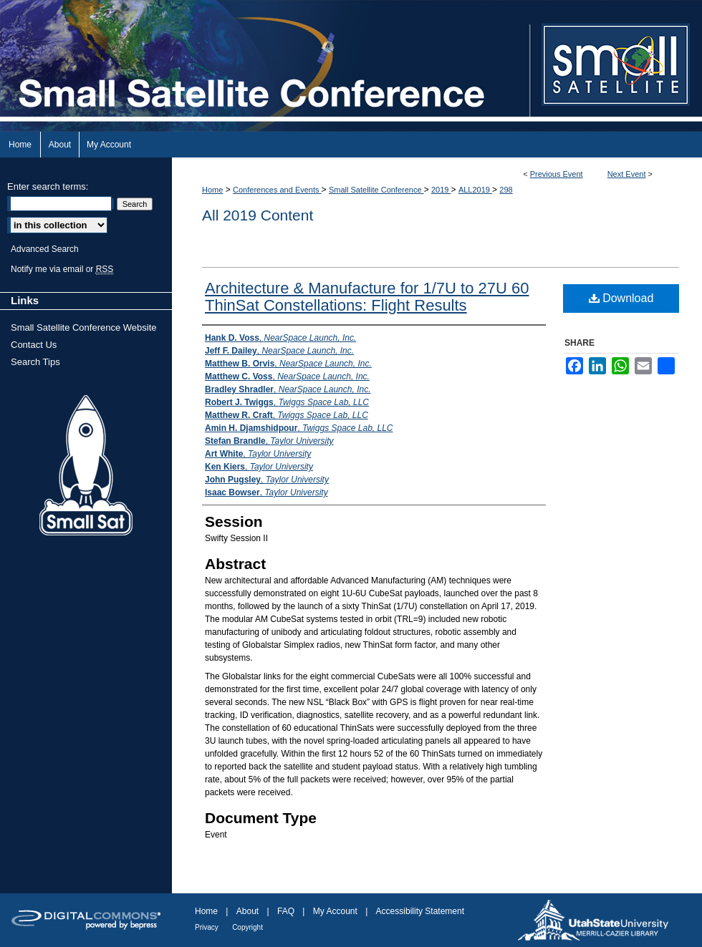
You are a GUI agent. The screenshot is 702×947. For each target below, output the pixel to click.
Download (621, 298)
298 (505, 189)
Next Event (626, 174)
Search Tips (35, 361)
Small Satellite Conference (376, 189)
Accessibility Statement (420, 911)
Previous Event (556, 174)
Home (212, 189)
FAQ (285, 911)
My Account (335, 911)
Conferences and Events (277, 189)
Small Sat (86, 466)
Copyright (247, 927)
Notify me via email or (62, 269)
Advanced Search (45, 249)
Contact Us (34, 344)
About (247, 911)
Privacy (206, 927)
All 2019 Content (257, 215)
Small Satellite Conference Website (84, 327)
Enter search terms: (47, 186)
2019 (441, 189)
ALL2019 (475, 189)
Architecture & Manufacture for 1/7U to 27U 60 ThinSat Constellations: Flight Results (367, 296)
